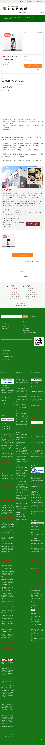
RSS (2, 350)
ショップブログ (36, 17)
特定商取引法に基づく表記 (37, 71)
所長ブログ (27, 17)
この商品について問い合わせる (28, 261)
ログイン (32, 1)
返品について (39, 69)
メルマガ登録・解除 (6, 18)
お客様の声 (20, 17)
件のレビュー (19, 84)
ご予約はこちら (32, 224)
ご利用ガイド (4, 17)
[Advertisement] (23, 104)
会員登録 (41, 1)
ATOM (5, 350)
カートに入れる (33, 65)
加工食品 (8, 25)
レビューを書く (22, 276)
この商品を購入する (22, 255)
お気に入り (6, 64)
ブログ (2, 345)
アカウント (23, 1)
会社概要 (3, 356)
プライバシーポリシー (6, 354)
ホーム (2, 25)
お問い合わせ (13, 17)
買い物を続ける (40, 261)
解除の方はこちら (35, 315)
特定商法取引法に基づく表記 (8, 352)
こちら (35, 429)
